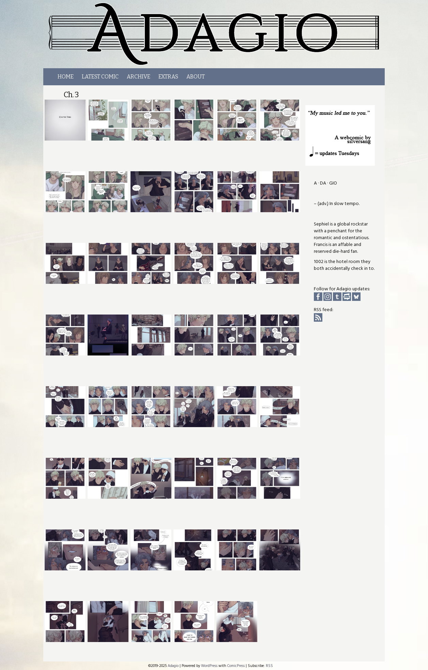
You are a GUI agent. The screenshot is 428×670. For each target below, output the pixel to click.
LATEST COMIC (100, 76)
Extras (168, 76)
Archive (138, 76)
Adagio (217, 34)
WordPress (209, 665)
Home (66, 76)
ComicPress (236, 665)
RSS (269, 665)
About (195, 76)
